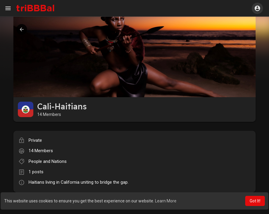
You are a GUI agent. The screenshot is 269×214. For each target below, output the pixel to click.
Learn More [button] (165, 201)
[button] (257, 8)
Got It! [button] (255, 201)
